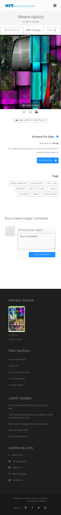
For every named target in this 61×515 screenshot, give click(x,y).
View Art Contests (17, 436)
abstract (20, 189)
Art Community (17, 378)
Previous (12, 30)
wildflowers (50, 194)
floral (41, 189)
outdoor (23, 194)
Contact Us (15, 480)
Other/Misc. (37, 183)
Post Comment (42, 254)
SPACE (35, 194)
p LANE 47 (13, 335)
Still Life (52, 183)
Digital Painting (18, 183)
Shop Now (48, 160)
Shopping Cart (17, 461)
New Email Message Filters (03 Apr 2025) (28, 424)
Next (51, 30)
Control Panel (16, 385)
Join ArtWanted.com (20, 372)
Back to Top (15, 455)
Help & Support (17, 474)
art (31, 189)
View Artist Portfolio (30, 120)
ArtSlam (44, 498)
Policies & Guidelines (37, 501)
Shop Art (14, 366)
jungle (53, 189)
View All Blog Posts (18, 430)
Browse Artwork (18, 359)
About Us (14, 467)
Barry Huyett (32, 21)
